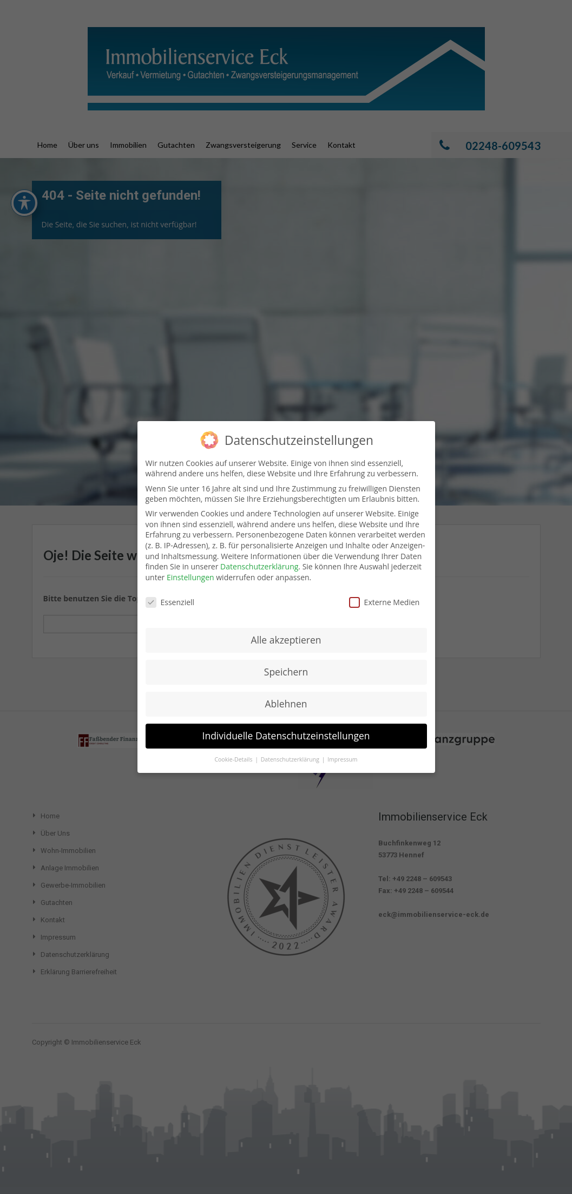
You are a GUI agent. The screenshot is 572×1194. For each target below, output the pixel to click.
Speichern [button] (286, 663)
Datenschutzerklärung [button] (291, 751)
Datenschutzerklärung (259, 558)
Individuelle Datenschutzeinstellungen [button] (286, 726)
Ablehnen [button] (286, 694)
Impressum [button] (342, 751)
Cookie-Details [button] (234, 751)
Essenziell (170, 593)
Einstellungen (190, 568)
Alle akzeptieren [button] (286, 631)
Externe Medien (384, 593)
